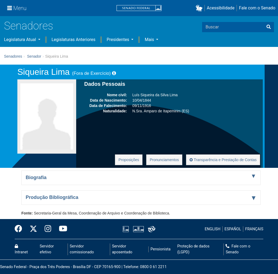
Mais (150, 39)
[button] (200, 8)
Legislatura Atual (20, 39)
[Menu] (17, 8)
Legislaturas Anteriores (73, 39)
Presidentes (118, 39)
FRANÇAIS (254, 229)
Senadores (28, 26)
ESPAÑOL (233, 229)
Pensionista (160, 249)
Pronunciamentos (164, 160)
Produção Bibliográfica (52, 197)
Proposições (128, 160)
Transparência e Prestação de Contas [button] (223, 160)
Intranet (21, 249)
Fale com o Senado (257, 7)
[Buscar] (268, 27)
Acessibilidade (221, 7)
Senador (34, 56)
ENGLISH (213, 229)
